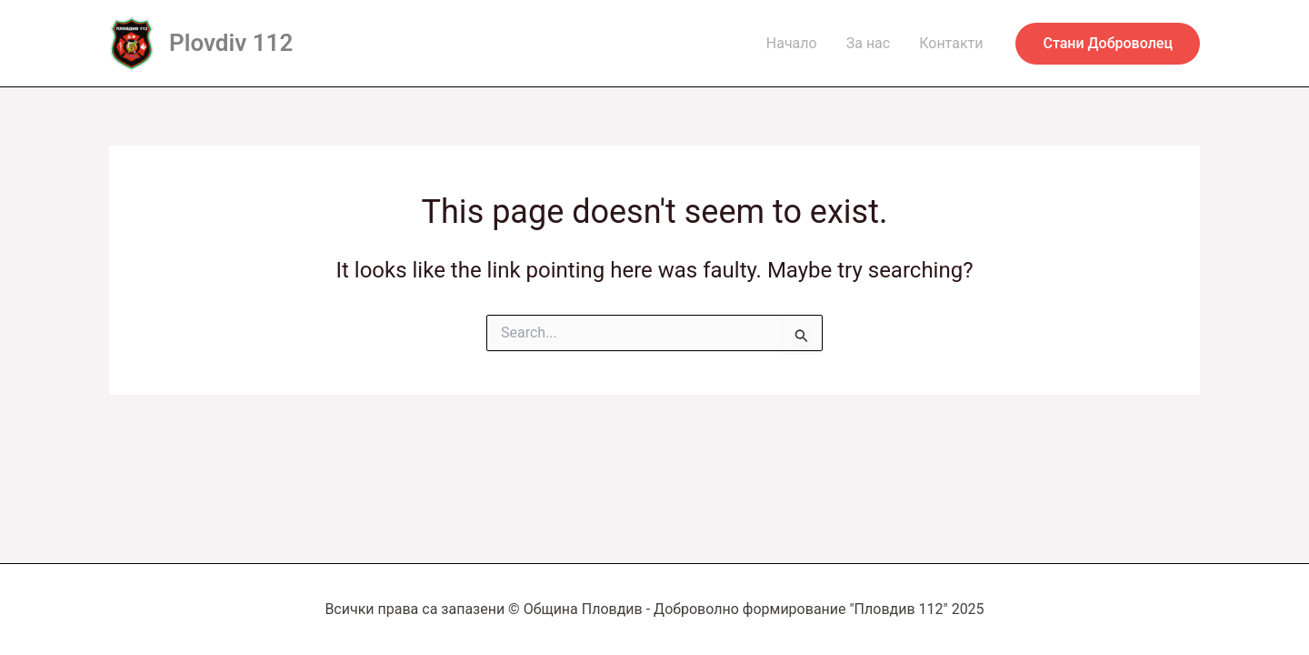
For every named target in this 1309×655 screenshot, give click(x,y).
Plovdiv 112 (231, 42)
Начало (791, 43)
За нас (868, 43)
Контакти (951, 43)
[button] (1107, 44)
